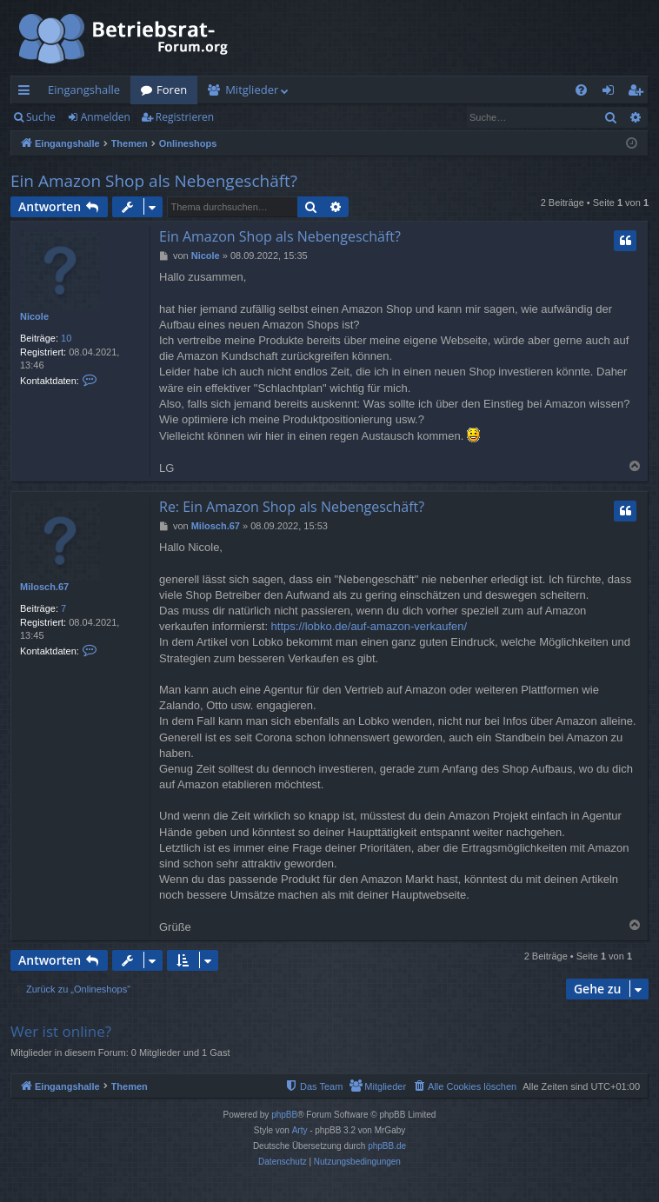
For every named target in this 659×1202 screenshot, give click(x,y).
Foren (171, 89)
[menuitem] (581, 90)
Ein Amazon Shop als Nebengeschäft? (153, 180)
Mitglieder (251, 89)
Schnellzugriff (27, 93)
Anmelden (105, 117)
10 (66, 338)
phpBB (284, 1114)
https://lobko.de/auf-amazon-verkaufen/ (369, 626)
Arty (300, 1130)
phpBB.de (387, 1146)
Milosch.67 (44, 586)
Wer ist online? (60, 1031)
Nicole (34, 316)
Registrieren (185, 117)
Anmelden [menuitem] (613, 93)
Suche (41, 117)
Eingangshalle (84, 89)
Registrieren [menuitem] (639, 93)
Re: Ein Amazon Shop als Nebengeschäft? (291, 506)
